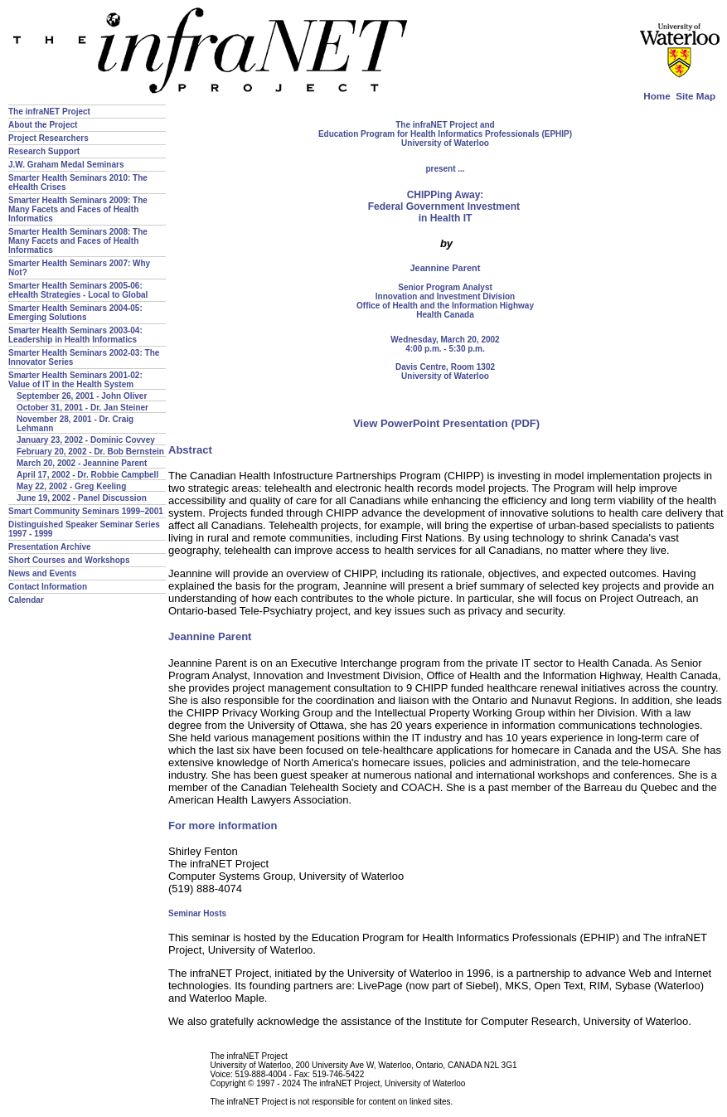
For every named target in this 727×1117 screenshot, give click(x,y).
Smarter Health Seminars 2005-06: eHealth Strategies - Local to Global (78, 290)
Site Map (695, 95)
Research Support (44, 151)
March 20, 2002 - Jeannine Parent (82, 463)
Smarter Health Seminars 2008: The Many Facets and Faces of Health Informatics (78, 241)
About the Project (42, 124)
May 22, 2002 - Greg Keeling (71, 486)
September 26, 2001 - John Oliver (82, 396)
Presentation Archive (49, 546)
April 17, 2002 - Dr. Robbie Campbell (87, 474)
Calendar (26, 600)
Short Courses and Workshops (69, 560)
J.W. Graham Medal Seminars (66, 164)
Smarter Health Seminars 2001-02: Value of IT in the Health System (75, 380)
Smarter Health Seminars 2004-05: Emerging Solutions (75, 313)
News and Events (42, 573)
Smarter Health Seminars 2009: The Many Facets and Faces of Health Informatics (78, 209)
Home (656, 95)
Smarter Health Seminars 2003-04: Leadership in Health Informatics (75, 335)
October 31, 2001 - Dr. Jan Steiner (82, 407)
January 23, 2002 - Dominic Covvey (86, 439)
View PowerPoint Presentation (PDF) (446, 423)
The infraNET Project (49, 111)
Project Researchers (48, 138)
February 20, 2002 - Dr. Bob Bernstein (90, 451)
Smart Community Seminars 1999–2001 (85, 511)
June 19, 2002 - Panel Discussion (82, 498)
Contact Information (47, 586)
